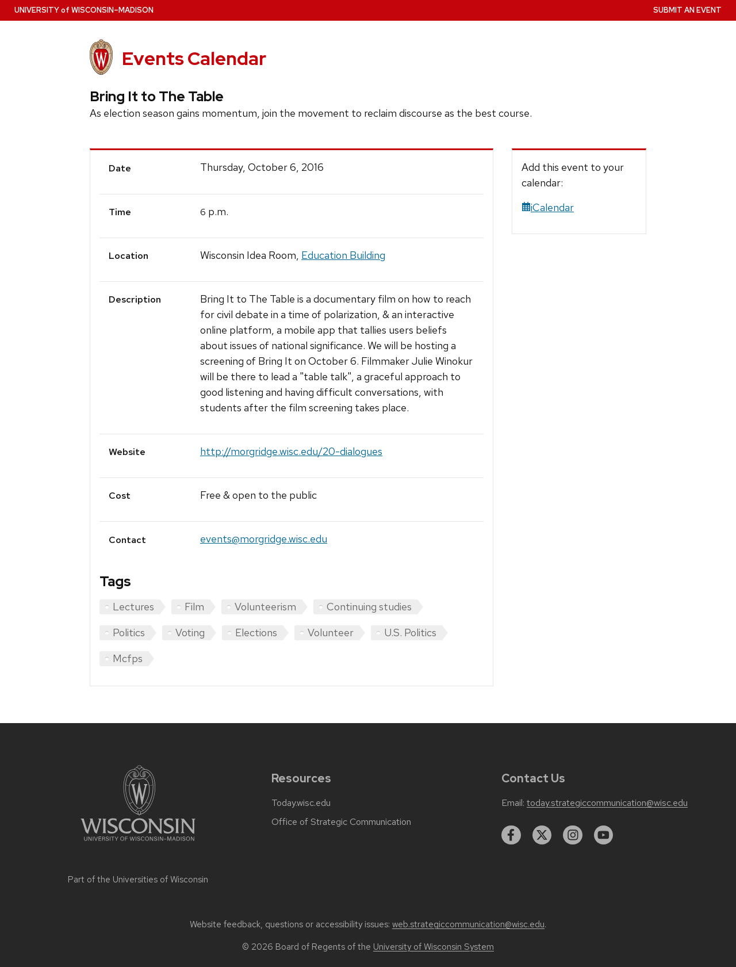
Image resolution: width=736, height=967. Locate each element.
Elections (256, 632)
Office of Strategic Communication (341, 822)
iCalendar (548, 207)
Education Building (343, 255)
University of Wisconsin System (433, 947)
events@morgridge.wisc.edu (263, 538)
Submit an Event (687, 10)
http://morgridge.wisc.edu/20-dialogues (291, 451)
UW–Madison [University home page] (84, 10)
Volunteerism (265, 606)
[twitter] (542, 835)
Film (194, 606)
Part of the (138, 879)
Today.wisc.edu (301, 803)
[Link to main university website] (137, 843)
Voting (190, 632)
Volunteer (331, 632)
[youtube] (604, 835)
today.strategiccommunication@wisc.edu (607, 803)
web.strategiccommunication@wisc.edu (468, 924)
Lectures (133, 606)
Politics (129, 632)
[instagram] (572, 835)
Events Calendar (194, 58)
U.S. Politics (410, 632)
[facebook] (511, 835)
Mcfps (128, 658)
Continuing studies (369, 606)
